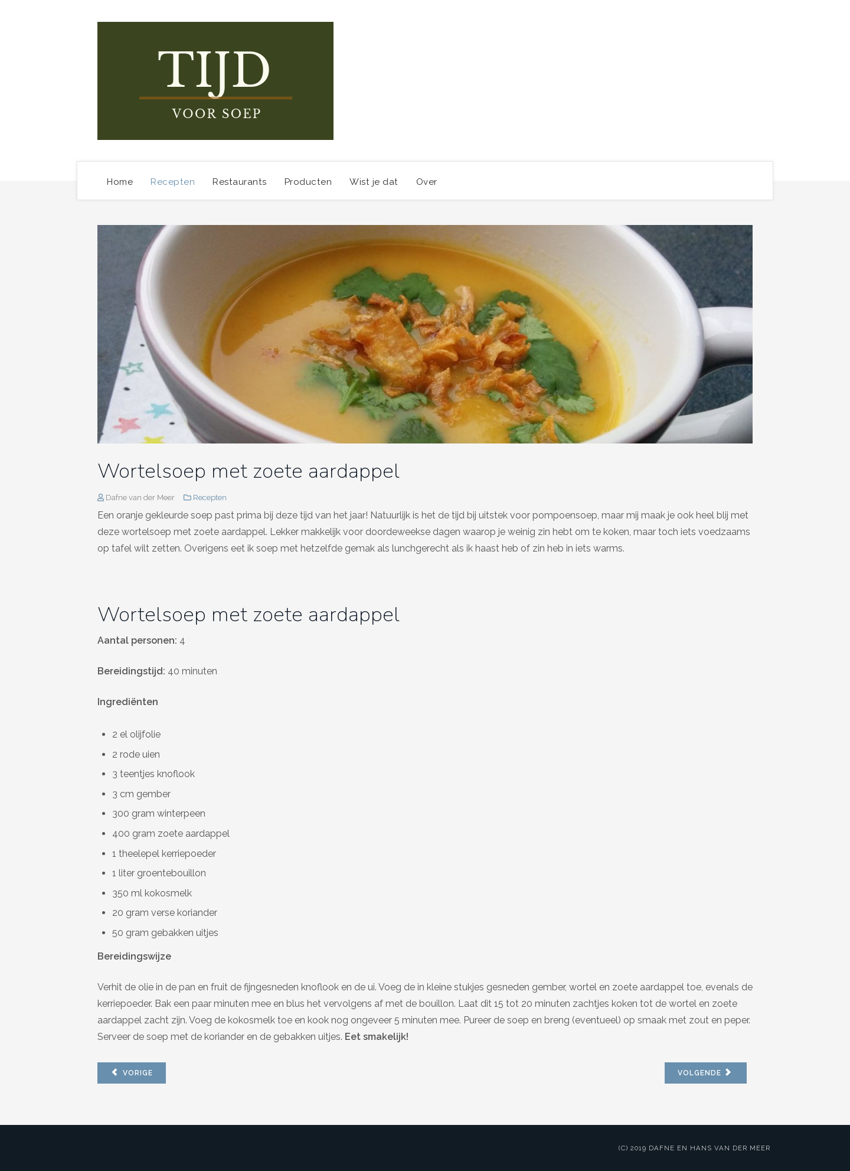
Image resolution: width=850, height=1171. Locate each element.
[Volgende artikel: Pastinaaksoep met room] (706, 1073)
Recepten (173, 182)
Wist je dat (373, 182)
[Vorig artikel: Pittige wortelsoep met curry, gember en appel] (131, 1073)
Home (120, 182)
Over (426, 182)
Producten (308, 182)
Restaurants (239, 182)
